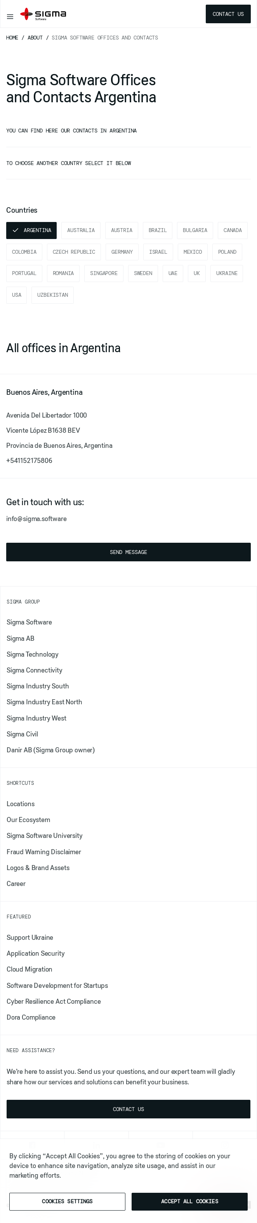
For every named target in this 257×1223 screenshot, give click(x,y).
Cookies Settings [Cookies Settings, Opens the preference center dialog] (67, 1201)
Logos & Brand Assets (38, 867)
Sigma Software (29, 622)
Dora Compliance (31, 1017)
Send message (128, 552)
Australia (80, 230)
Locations (20, 804)
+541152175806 (29, 460)
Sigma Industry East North (44, 702)
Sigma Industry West (36, 718)
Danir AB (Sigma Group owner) (51, 750)
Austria (121, 230)
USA (16, 294)
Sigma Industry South (38, 686)
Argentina (37, 230)
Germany (122, 251)
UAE (172, 273)
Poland (227, 251)
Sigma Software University (45, 835)
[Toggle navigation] (10, 14)
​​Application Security (35, 953)
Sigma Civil (22, 734)
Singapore (103, 273)
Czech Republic (74, 251)
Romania (63, 273)
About (37, 37)
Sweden (143, 273)
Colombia (24, 251)
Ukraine (227, 273)
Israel (158, 251)
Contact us (228, 13)
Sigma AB (21, 638)
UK (197, 273)
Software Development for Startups (57, 985)
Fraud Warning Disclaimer (44, 852)
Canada (233, 230)
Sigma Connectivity (35, 670)
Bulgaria (195, 230)
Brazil (158, 230)
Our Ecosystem (28, 819)
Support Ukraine (30, 937)
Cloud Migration (29, 969)
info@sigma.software (36, 518)
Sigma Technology (33, 654)
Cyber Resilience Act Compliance (54, 1001)
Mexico (193, 251)
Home (13, 37)
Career (16, 883)
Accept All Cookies (189, 1201)
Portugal (24, 273)
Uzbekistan (52, 294)
